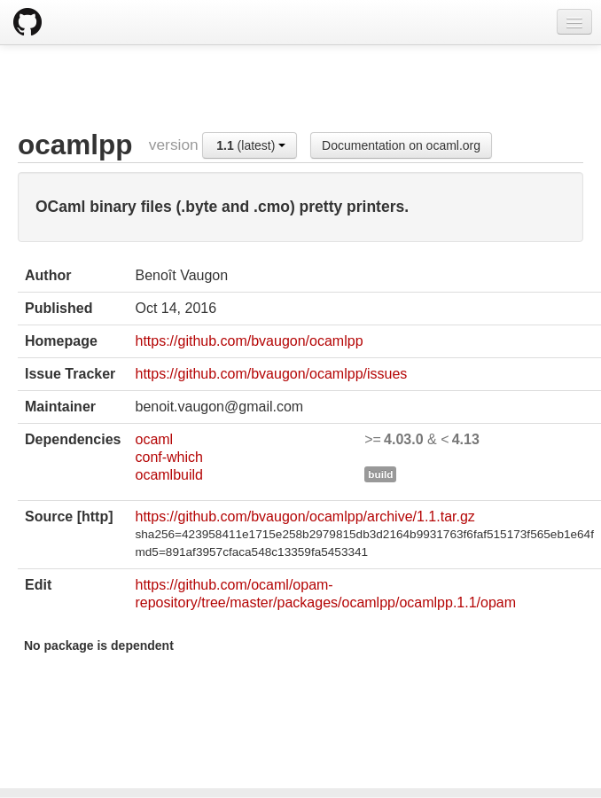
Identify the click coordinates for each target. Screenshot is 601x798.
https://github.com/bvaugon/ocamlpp (249, 340)
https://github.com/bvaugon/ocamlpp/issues (271, 373)
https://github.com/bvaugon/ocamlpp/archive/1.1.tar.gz (304, 516)
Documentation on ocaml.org (401, 145)
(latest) (250, 145)
